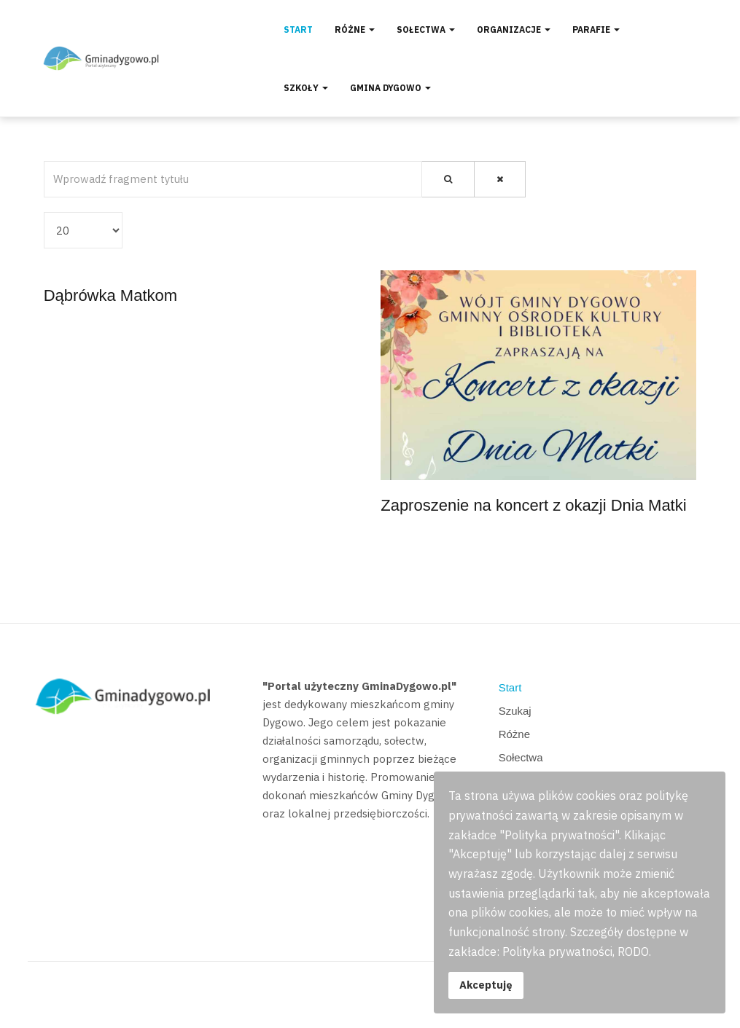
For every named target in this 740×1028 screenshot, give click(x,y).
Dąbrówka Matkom (110, 295)
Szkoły (306, 87)
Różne (355, 29)
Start (298, 29)
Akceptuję (486, 985)
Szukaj (515, 711)
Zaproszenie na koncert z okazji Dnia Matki (533, 505)
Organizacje (513, 29)
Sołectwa (426, 29)
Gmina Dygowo (390, 87)
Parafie (596, 29)
